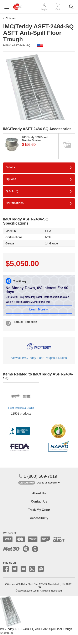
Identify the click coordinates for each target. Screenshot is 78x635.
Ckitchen (10, 18)
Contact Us (39, 501)
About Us (39, 493)
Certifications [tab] (15, 203)
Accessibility (39, 518)
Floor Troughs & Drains (21, 407)
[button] (39, 483)
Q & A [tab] (12, 191)
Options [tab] (11, 179)
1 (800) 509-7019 (38, 476)
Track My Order (39, 510)
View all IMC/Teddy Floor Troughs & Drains (39, 358)
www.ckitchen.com (28, 590)
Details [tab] (10, 167)
